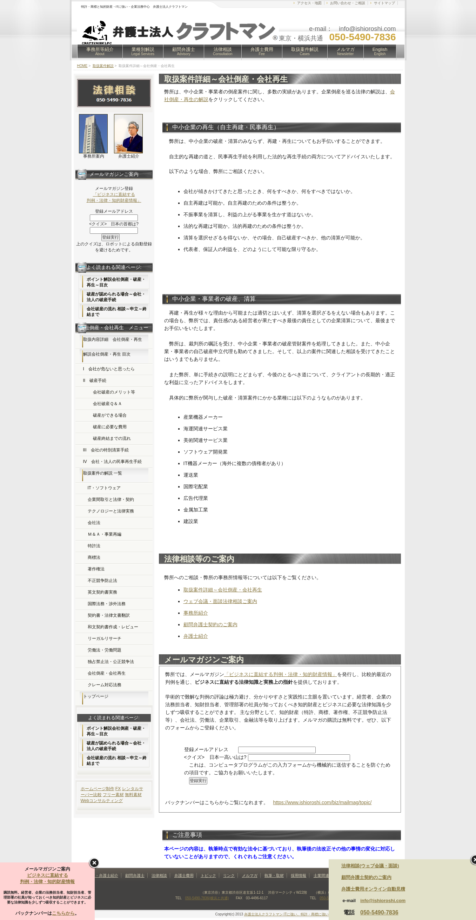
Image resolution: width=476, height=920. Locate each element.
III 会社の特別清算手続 (106, 450)
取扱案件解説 (305, 51)
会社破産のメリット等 (114, 392)
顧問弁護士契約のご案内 (210, 624)
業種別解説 (143, 51)
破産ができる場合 (110, 415)
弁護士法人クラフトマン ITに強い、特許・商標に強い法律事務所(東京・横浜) (305, 914)
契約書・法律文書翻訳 (109, 615)
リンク (229, 875)
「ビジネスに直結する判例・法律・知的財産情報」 (280, 674)
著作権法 (96, 569)
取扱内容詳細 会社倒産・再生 (112, 339)
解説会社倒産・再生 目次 (106, 354)
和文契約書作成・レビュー (113, 626)
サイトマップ (384, 3)
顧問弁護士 (183, 51)
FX (118, 788)
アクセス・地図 (309, 3)
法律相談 (223, 51)
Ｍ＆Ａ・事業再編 (104, 534)
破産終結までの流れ (112, 438)
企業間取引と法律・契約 (111, 499)
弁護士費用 (261, 51)
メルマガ (345, 51)
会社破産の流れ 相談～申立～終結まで (117, 311)
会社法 (94, 522)
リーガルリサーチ (104, 638)
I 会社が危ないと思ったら (109, 368)
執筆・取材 (274, 875)
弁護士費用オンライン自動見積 (373, 889)
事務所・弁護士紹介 (100, 875)
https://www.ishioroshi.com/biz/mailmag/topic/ (322, 802)
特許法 (94, 545)
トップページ (95, 696)
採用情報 (298, 875)
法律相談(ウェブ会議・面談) (370, 865)
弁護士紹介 (195, 636)
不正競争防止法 (102, 580)
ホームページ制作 (97, 788)
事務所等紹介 (100, 51)
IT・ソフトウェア (104, 487)
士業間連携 (323, 875)
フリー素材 (113, 794)
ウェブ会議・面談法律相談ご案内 (220, 601)
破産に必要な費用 (110, 426)
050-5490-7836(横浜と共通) (207, 898)
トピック (208, 875)
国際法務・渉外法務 (107, 603)
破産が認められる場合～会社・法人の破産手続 (116, 297)
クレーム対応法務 (104, 684)
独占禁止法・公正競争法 (111, 661)
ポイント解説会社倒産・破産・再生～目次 (116, 282)
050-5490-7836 (379, 912)
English (380, 51)
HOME (82, 66)
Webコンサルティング (102, 800)
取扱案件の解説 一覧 (102, 473)
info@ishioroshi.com (382, 900)
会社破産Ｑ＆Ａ (107, 403)
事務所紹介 (195, 613)
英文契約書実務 (102, 592)
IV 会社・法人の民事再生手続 (112, 461)
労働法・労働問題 (104, 650)
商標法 (94, 557)
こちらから (63, 913)
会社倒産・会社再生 (107, 673)
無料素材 (133, 794)
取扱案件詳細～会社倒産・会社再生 (222, 590)
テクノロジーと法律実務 (111, 511)
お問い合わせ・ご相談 (347, 3)
